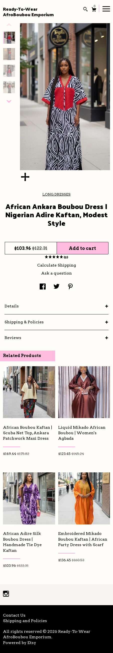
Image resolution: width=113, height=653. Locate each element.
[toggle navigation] (106, 8)
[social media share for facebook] (43, 287)
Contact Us (14, 615)
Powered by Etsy (19, 642)
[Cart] (94, 10)
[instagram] (6, 594)
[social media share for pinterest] (70, 287)
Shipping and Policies (25, 620)
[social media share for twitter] (56, 287)
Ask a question (56, 273)
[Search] (85, 9)
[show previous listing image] (9, 25)
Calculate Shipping (56, 265)
